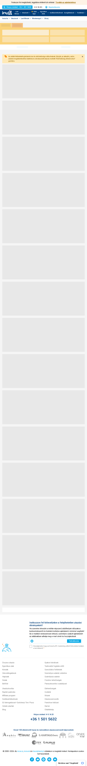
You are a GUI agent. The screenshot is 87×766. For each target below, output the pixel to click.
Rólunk (47, 695)
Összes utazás (8, 663)
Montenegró (37, 18)
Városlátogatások (9, 673)
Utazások (14, 18)
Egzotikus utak (8, 666)
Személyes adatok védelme (56, 673)
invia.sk (27, 751)
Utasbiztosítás (8, 688)
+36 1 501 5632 (43, 719)
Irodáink (48, 692)
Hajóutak (5, 677)
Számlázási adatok (52, 677)
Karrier (47, 706)
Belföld (5, 684)
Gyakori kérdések (51, 663)
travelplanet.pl (38, 751)
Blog (4, 710)
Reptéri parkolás (8, 692)
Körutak (5, 670)
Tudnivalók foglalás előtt (54, 666)
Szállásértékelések (56, 13)
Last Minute (25, 18)
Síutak (4, 680)
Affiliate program (8, 695)
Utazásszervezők (52, 699)
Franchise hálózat (52, 702)
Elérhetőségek (50, 688)
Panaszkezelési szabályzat (56, 684)
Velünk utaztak (8, 706)
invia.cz (20, 751)
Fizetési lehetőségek (53, 680)
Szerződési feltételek (53, 670)
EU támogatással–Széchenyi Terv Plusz (18, 702)
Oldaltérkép (49, 710)
